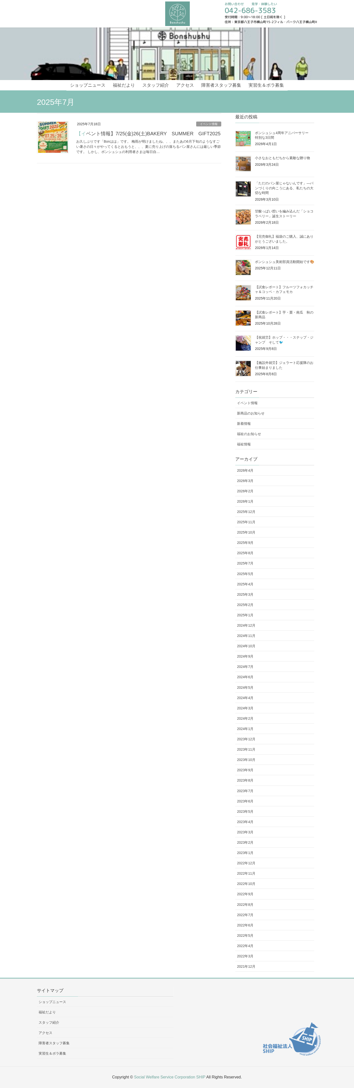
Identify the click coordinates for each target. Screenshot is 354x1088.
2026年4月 (245, 470)
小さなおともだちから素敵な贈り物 (282, 158)
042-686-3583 (250, 10)
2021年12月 (246, 966)
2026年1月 (245, 501)
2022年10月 (246, 884)
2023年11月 (246, 749)
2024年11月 (246, 636)
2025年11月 (246, 522)
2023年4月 (245, 822)
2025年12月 (246, 512)
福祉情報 (244, 444)
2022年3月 (245, 956)
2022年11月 (246, 873)
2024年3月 (245, 708)
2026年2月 (245, 491)
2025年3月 (245, 594)
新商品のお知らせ (251, 413)
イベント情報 (209, 124)
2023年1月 (245, 853)
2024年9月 (245, 656)
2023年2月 (245, 842)
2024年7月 (245, 667)
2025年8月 (245, 553)
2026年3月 (245, 481)
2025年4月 (245, 584)
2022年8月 (245, 905)
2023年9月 (245, 770)
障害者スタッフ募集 (54, 1043)
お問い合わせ (234, 4)
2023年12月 (246, 739)
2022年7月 (245, 915)
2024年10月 (246, 646)
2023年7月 (245, 791)
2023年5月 (245, 811)
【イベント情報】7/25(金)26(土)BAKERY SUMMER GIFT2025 (148, 133)
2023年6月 (245, 801)
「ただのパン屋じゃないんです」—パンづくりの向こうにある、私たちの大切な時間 (284, 188)
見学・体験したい (264, 4)
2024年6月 (245, 677)
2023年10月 (246, 760)
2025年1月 (245, 615)
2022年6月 (245, 925)
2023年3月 (245, 832)
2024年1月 (245, 729)
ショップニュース (52, 1002)
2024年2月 (245, 718)
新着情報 (244, 424)
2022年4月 (245, 946)
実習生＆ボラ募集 (52, 1053)
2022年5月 (245, 935)
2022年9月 (245, 894)
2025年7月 (245, 563)
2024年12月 (246, 625)
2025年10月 (246, 532)
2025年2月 (245, 605)
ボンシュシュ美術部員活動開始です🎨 (284, 262)
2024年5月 (245, 687)
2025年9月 (245, 543)
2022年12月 (246, 863)
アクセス (45, 1033)
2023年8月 (245, 780)
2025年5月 (245, 574)
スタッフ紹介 (49, 1022)
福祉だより (47, 1012)
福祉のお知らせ (249, 434)
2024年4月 (245, 698)
